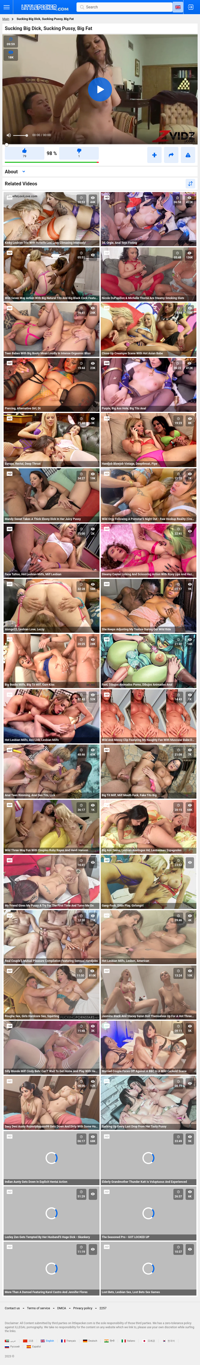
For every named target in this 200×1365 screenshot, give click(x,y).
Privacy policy (82, 1308)
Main (5, 19)
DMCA (61, 1308)
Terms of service (38, 1308)
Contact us (12, 1308)
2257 (103, 1308)
